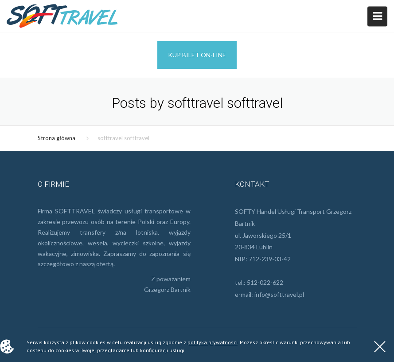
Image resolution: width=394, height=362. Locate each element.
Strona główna (56, 138)
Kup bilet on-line (197, 55)
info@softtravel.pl (279, 294)
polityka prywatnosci (212, 342)
